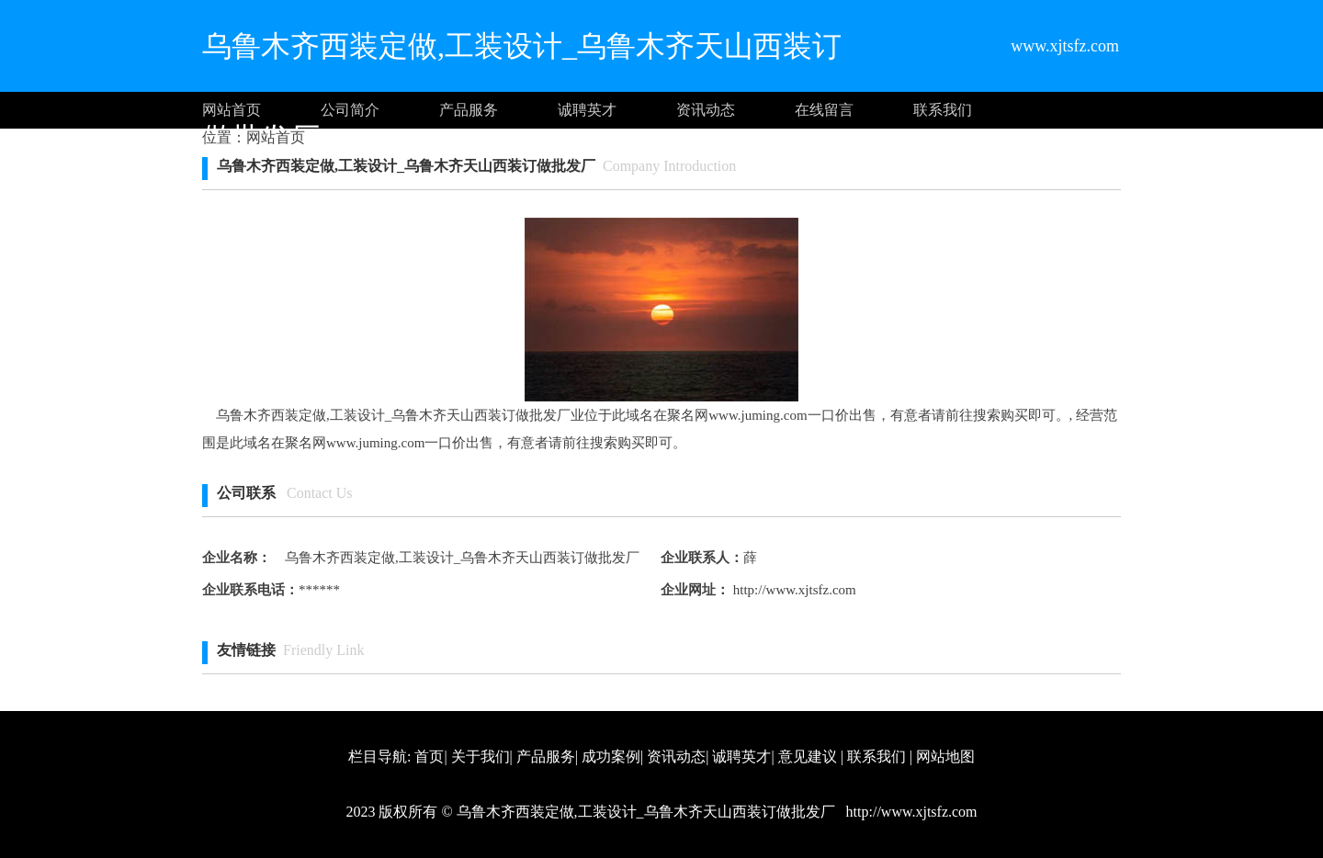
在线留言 (824, 110)
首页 (429, 756)
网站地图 (945, 756)
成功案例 (611, 756)
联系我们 (942, 110)
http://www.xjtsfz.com (792, 589)
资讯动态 (705, 110)
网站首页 (231, 110)
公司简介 (350, 110)
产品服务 (468, 110)
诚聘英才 (587, 110)
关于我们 (480, 756)
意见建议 (807, 756)
